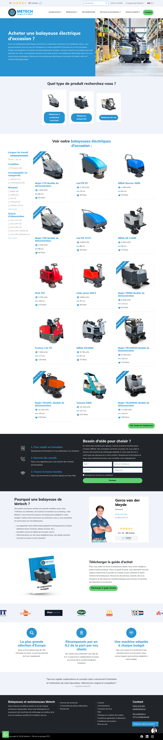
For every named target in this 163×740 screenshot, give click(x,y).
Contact (148, 12)
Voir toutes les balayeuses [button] (141, 426)
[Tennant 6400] (94, 385)
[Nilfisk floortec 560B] (135, 165)
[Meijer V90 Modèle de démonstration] (52, 220)
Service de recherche (69, 703)
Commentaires (103, 706)
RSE (99, 712)
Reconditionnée (88, 12)
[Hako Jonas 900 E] (94, 275)
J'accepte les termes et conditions (99, 475)
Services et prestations (109, 12)
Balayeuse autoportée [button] (81, 117)
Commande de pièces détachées (74, 706)
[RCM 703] (52, 275)
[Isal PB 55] (94, 165)
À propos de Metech (134, 3)
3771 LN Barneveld (141, 717)
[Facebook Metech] (142, 736)
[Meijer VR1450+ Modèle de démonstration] (52, 385)
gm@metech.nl (121, 518)
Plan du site (102, 724)
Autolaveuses (54, 12)
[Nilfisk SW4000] (94, 330)
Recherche (64, 709)
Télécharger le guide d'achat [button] (103, 588)
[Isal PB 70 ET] (94, 220)
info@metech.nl (139, 709)
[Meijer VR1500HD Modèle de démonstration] (135, 385)
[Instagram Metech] (152, 736)
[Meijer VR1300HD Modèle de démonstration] (135, 330)
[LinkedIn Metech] (147, 736)
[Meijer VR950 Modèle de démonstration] (135, 275)
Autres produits (132, 12)
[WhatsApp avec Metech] (5, 734)
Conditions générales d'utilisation (111, 718)
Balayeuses (71, 12)
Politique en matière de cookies (110, 715)
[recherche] (96, 3)
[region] (135, 728)
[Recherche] (106, 3)
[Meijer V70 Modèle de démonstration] (52, 165)
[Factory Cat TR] (52, 330)
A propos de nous (104, 709)
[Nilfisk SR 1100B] (135, 220)
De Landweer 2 (139, 714)
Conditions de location (106, 721)
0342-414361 (117, 3)
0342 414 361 (121, 514)
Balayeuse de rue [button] (108, 117)
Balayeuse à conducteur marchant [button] (54, 117)
